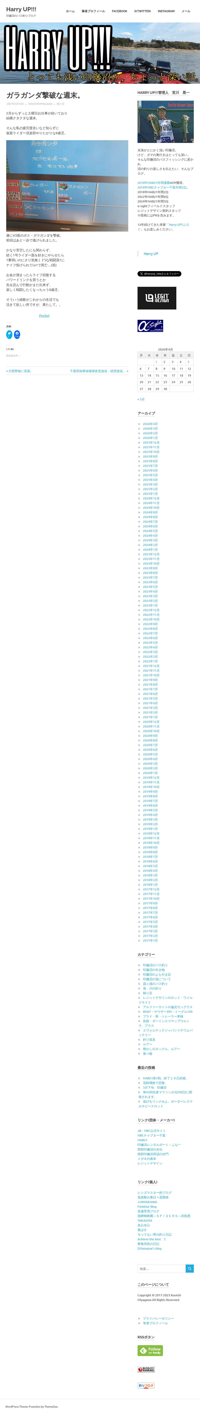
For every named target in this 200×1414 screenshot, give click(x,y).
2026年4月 (150, 424)
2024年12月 (151, 498)
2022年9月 (150, 624)
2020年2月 (150, 768)
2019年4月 (150, 815)
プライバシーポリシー (158, 1318)
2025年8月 (150, 461)
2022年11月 (151, 614)
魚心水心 (144, 1225)
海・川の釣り (152, 988)
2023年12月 (151, 554)
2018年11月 (151, 838)
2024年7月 (150, 521)
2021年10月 (151, 675)
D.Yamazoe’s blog (150, 1248)
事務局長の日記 (148, 1243)
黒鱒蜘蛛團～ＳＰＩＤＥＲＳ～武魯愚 (164, 1216)
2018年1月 (150, 884)
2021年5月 (150, 698)
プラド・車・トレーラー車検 (163, 1016)
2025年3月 (150, 484)
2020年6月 (150, 749)
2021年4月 (150, 703)
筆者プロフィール (93, 11)
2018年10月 (151, 842)
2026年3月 (150, 428)
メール (186, 11)
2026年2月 (150, 433)
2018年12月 (151, 833)
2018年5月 (150, 866)
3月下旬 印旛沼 (154, 1087)
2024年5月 (150, 531)
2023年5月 (150, 587)
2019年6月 (150, 805)
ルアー (147, 1044)
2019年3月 (150, 819)
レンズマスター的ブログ (155, 1192)
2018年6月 (150, 861)
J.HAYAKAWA (147, 1202)
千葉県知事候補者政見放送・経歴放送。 (98, 371)
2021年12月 (151, 666)
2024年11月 (151, 503)
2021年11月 (151, 670)
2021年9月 (150, 680)
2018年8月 (150, 852)
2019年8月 (150, 796)
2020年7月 (150, 745)
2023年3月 (150, 596)
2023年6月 (150, 582)
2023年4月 (150, 591)
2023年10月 (151, 563)
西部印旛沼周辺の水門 (153, 1154)
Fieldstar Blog (147, 1206)
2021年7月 (150, 689)
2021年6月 (150, 694)
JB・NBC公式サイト (152, 1130)
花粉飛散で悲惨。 (155, 1083)
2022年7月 (150, 633)
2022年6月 (150, 638)
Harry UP (151, 253)
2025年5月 (150, 475)
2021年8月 (150, 684)
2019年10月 (151, 787)
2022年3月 (150, 652)
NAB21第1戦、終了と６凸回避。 (166, 1078)
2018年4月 (150, 870)
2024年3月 (150, 540)
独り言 (60, 103)
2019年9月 (150, 791)
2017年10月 (151, 898)
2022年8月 (150, 628)
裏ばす (142, 1230)
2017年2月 (150, 936)
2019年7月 (150, 801)
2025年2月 (150, 489)
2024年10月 (151, 507)
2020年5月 (150, 754)
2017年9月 (150, 903)
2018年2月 (150, 880)
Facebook (119, 11)
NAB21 (142, 1140)
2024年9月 (150, 512)
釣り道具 (149, 1039)
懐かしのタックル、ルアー (161, 1049)
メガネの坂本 (147, 1158)
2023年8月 (150, 573)
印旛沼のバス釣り (155, 965)
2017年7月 (150, 912)
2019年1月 (150, 829)
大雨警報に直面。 (20, 371)
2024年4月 (150, 535)
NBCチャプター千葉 (151, 1135)
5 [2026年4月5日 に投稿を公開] (188, 362)
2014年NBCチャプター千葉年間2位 (162, 187)
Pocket (44, 315)
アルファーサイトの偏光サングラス (168, 1007)
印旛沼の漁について (157, 979)
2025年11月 (151, 447)
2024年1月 (150, 549)
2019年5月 (150, 810)
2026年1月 (150, 438)
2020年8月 (150, 740)
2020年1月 (150, 773)
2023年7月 (150, 577)
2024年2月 (150, 545)
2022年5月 (150, 642)
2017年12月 (151, 889)
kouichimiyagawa (40, 103)
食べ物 (147, 1053)
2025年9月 (150, 456)
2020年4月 (150, 759)
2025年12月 (151, 442)
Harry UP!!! (25, 8)
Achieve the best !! (151, 1239)
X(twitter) (142, 11)
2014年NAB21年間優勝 (154, 182)
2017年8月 (150, 908)
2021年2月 (150, 712)
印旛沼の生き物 (154, 969)
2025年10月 (151, 452)
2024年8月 (150, 517)
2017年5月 (150, 922)
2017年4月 (150, 926)
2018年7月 (150, 856)
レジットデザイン (150, 1163)
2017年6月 (150, 917)
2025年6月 (150, 470)
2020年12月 (151, 721)
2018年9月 (150, 847)
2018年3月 (150, 875)
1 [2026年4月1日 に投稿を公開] (156, 362)
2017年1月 (150, 940)
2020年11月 (151, 726)
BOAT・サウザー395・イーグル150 (167, 1011)
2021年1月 (150, 717)
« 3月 (141, 399)
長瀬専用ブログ (148, 1211)
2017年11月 (151, 894)
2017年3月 (150, 931)
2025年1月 (150, 493)
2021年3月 (150, 708)
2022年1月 (150, 661)
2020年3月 (150, 763)
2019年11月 (151, 782)
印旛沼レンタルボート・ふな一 (159, 1144)
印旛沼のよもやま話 (157, 974)
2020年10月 (151, 731)
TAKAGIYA (145, 1220)
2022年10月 (151, 619)
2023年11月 (151, 559)
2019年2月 (150, 824)
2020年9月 (150, 735)
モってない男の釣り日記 (155, 1234)
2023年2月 (150, 600)
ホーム (70, 11)
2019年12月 (151, 777)
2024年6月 (150, 526)
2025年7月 (150, 466)
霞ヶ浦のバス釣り (155, 983)
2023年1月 (150, 605)
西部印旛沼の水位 (150, 1149)
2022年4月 (150, 647)
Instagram (166, 11)
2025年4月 (150, 479)
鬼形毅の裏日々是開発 (153, 1197)
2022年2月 (150, 656)
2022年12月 (151, 610)
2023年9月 (150, 568)
